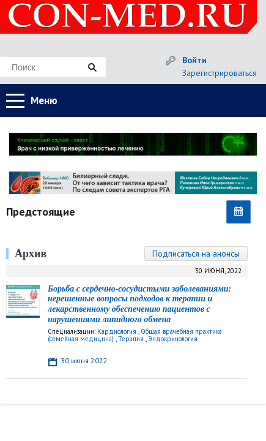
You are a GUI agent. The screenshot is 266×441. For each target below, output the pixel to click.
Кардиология (116, 331)
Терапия (131, 338)
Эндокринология (173, 338)
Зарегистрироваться (219, 72)
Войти (194, 60)
